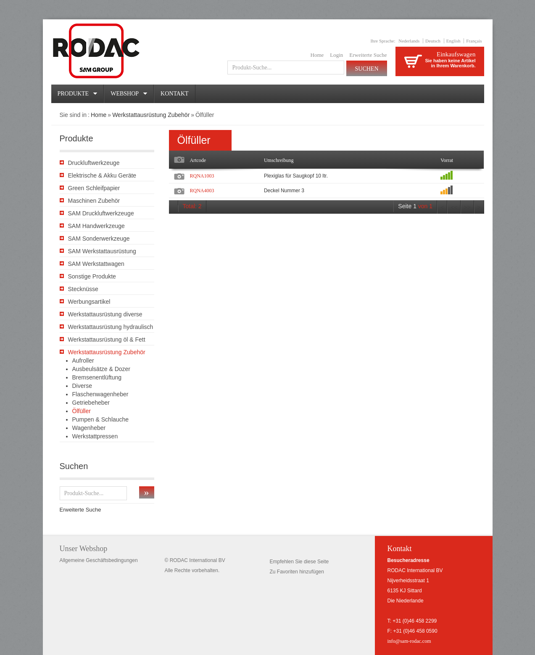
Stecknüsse (83, 289)
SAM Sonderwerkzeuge (99, 238)
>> (467, 207)
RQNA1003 (202, 176)
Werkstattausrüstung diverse (105, 314)
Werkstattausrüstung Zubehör (151, 114)
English (453, 40)
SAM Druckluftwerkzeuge (101, 213)
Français (474, 40)
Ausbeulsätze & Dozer (101, 369)
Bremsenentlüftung (97, 377)
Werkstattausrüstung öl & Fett (106, 339)
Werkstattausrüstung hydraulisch (110, 327)
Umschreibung (279, 160)
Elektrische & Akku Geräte (102, 175)
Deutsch (432, 40)
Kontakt (175, 93)
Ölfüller (81, 411)
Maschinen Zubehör (94, 200)
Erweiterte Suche (368, 55)
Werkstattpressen (95, 436)
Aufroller (83, 360)
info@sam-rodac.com (409, 641)
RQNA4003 (202, 191)
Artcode (198, 160)
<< (454, 207)
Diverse (82, 385)
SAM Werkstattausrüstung (102, 251)
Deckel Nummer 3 (284, 191)
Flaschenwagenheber (100, 394)
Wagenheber (89, 427)
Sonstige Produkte (92, 276)
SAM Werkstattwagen (96, 263)
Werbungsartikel (89, 301)
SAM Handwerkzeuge (96, 226)
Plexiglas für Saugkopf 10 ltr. (296, 176)
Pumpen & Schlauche (100, 419)
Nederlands (408, 40)
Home (317, 55)
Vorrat (446, 160)
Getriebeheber (91, 402)
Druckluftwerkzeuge (94, 162)
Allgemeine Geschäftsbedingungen (99, 560)
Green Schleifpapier (94, 188)
